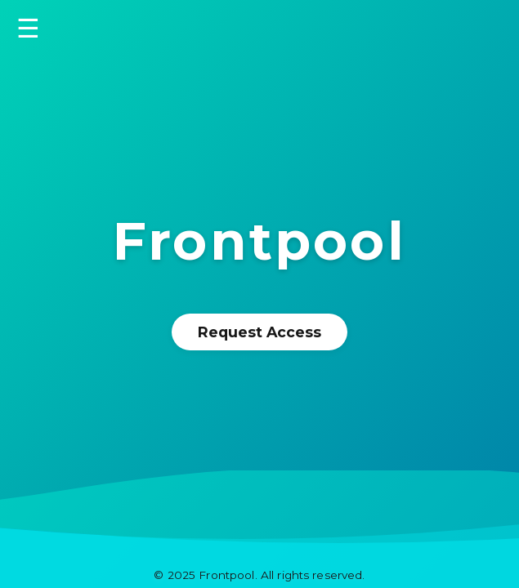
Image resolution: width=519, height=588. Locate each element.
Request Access (259, 332)
